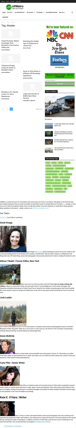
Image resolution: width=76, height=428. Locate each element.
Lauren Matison (5, 50)
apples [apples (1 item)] (48, 185)
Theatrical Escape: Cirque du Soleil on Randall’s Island (8, 68)
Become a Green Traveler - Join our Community (59, 75)
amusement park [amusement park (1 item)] (65, 177)
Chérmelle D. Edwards (29, 100)
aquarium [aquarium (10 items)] (49, 188)
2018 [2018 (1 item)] (48, 162)
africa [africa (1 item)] (61, 174)
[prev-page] (3, 109)
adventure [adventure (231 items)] (59, 168)
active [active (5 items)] (60, 162)
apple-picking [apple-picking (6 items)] (66, 182)
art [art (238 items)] (65, 188)
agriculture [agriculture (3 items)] (68, 174)
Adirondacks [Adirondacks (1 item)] (50, 168)
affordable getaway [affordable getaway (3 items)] (52, 174)
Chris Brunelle (5, 98)
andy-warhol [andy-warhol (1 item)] (50, 179)
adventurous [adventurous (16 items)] (69, 168)
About (2, 1)
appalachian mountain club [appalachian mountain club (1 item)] (53, 182)
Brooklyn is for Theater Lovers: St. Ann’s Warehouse (9, 94)
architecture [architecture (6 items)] (58, 188)
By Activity (31, 12)
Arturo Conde (26, 48)
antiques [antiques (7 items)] (65, 180)
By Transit (40, 12)
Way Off (62, 12)
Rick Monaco (48, 119)
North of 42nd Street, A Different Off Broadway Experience (31, 73)
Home (4, 12)
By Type (10, 12)
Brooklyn (39, 252)
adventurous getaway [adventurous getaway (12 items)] (53, 171)
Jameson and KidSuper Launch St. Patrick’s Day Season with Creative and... (63, 133)
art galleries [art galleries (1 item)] (49, 191)
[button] (72, 12)
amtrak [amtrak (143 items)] (55, 177)
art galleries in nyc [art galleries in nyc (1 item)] (60, 191)
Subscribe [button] (18, 1)
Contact (12, 1)
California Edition (51, 12)
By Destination (20, 12)
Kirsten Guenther (28, 78)
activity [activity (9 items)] (49, 165)
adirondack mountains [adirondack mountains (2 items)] (59, 165)
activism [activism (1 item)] (67, 162)
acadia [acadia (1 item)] (54, 162)
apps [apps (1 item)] (70, 185)
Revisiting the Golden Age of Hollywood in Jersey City (31, 43)
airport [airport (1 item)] (48, 177)
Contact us (3, 217)
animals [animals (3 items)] (58, 179)
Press (7, 1)
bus (64, 204)
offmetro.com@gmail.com (40, 208)
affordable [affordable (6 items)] (64, 171)
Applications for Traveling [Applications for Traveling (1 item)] (59, 185)
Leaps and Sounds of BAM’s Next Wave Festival (31, 96)
